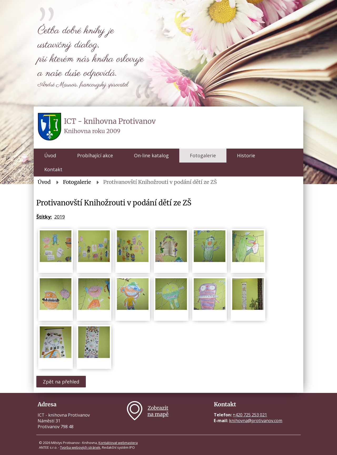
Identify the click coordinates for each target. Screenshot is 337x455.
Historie (246, 155)
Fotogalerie (203, 155)
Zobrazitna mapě (157, 411)
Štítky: (44, 217)
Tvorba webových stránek (80, 447)
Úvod (50, 155)
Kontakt (53, 169)
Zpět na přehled (61, 381)
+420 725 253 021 (250, 415)
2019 (59, 217)
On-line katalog (151, 155)
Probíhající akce (95, 155)
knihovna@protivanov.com (255, 420)
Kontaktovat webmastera (118, 442)
